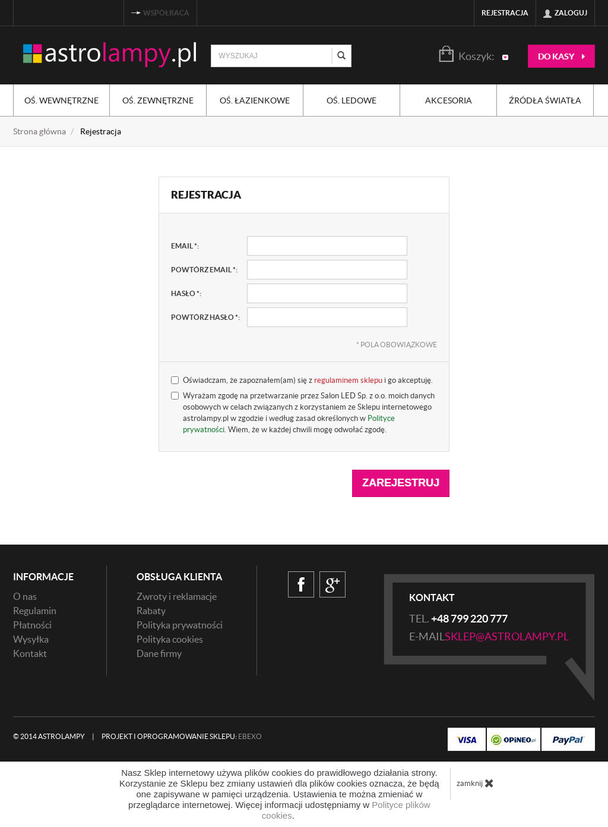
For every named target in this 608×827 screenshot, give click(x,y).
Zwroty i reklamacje (177, 596)
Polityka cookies (170, 639)
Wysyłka (31, 639)
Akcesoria (448, 100)
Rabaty (151, 610)
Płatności (32, 625)
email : (185, 246)
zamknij (475, 783)
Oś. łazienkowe (255, 100)
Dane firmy (159, 653)
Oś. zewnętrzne (158, 100)
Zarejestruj (400, 483)
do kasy (561, 56)
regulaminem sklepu (348, 380)
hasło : (186, 293)
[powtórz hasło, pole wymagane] (327, 317)
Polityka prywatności (180, 625)
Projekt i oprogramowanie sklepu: (182, 736)
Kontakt (30, 653)
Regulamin (34, 610)
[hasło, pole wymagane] (327, 293)
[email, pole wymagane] (327, 246)
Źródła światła (545, 100)
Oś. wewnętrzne (61, 100)
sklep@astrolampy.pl (507, 636)
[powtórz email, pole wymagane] (327, 269)
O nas (25, 596)
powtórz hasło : (205, 317)
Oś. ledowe (351, 100)
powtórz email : (204, 269)
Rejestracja (505, 13)
